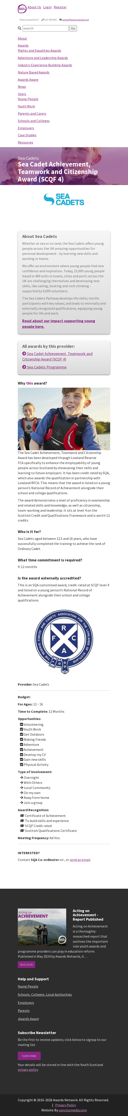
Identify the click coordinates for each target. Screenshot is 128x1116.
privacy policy (28, 1069)
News (22, 86)
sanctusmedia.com (73, 1110)
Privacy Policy (65, 1105)
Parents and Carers (32, 113)
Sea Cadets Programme (44, 367)
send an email (80, 859)
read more (26, 964)
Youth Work (26, 106)
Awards (23, 45)
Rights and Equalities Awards (39, 50)
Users (22, 94)
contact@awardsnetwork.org (75, 19)
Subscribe (29, 1056)
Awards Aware (28, 79)
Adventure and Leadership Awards (43, 58)
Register (60, 7)
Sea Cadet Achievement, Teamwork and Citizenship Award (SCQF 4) (57, 356)
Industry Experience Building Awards (45, 65)
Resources (25, 142)
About (22, 38)
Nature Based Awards (33, 72)
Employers (26, 128)
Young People (28, 99)
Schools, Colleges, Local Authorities (45, 994)
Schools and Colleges (34, 120)
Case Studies (27, 135)
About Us (34, 7)
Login (47, 7)
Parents (24, 1010)
